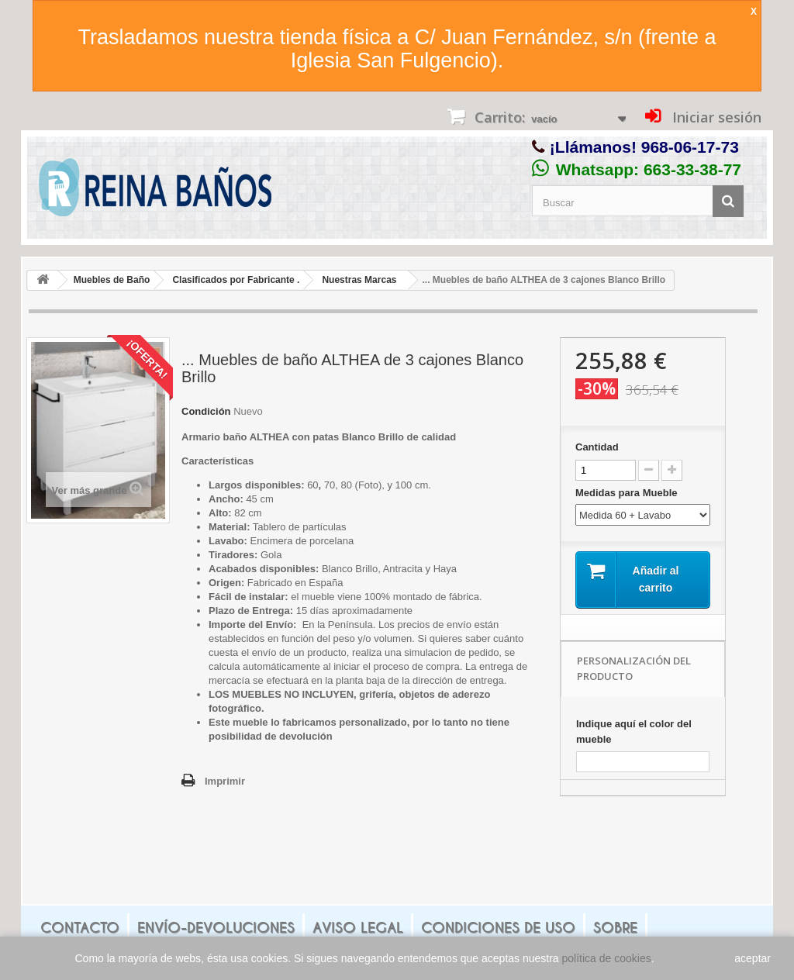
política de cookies (606, 958)
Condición (206, 411)
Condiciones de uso (498, 928)
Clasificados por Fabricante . (235, 279)
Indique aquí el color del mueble (634, 731)
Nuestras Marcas (359, 279)
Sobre (615, 928)
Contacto (79, 928)
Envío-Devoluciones (216, 928)
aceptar (752, 958)
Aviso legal (357, 928)
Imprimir (225, 781)
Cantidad (597, 447)
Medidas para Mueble (627, 493)
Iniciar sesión (714, 117)
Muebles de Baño (112, 279)
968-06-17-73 (690, 147)
